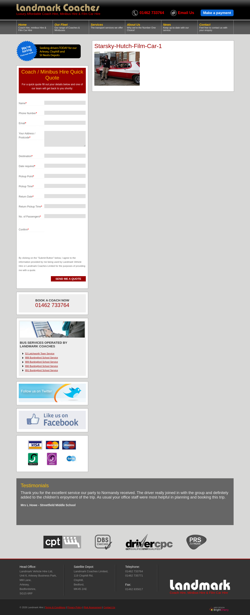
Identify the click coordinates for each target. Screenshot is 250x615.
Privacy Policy (74, 607)
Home (34, 27)
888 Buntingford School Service (41, 357)
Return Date (26, 196)
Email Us (186, 13)
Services (107, 26)
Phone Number (28, 113)
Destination (26, 156)
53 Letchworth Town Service (39, 353)
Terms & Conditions (55, 607)
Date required (27, 166)
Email (22, 123)
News (179, 27)
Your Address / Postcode (27, 135)
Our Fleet (71, 27)
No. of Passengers (30, 216)
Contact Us (109, 607)
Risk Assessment (93, 607)
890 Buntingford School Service (41, 366)
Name (23, 103)
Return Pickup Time (30, 206)
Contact (215, 27)
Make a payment (217, 13)
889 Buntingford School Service (41, 362)
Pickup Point (26, 176)
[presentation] (51, 240)
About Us (143, 27)
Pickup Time (26, 186)
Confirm (24, 229)
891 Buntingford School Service (41, 370)
